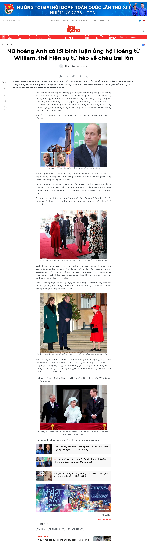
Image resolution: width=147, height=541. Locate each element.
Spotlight (123, 37)
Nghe (4, 82)
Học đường (39, 37)
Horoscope (134, 37)
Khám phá (20, 37)
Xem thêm (143, 37)
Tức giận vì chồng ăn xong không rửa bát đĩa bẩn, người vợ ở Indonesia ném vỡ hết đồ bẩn (81, 475)
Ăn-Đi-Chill (87, 37)
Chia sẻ (4, 88)
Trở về (4, 107)
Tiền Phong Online (59, 21)
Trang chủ (3, 37)
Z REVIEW (112, 37)
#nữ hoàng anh (56, 529)
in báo (79, 76)
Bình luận (4, 101)
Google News (143, 44)
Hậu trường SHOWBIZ (69, 37)
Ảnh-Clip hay (99, 37)
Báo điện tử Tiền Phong (73, 28)
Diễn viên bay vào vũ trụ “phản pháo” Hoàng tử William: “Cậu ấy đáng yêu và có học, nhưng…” (81, 448)
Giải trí (30, 37)
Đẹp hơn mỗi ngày (53, 37)
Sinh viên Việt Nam (101, 21)
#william (41, 529)
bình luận (86, 76)
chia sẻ (61, 76)
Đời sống (10, 37)
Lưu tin (4, 95)
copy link (73, 76)
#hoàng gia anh (75, 529)
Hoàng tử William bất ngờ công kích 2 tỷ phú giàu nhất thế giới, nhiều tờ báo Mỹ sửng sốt (80, 460)
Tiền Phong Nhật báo (80, 21)
